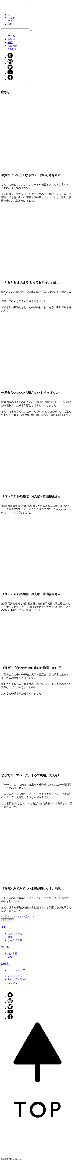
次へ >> (29, 916)
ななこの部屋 (15, 940)
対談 (10, 937)
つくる (11, 17)
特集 (10, 24)
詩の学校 (13, 953)
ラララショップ (16, 970)
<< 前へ (5, 916)
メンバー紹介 (15, 976)
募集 (10, 957)
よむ (10, 14)
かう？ (11, 21)
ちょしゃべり (15, 933)
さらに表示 (8, 920)
